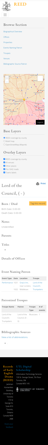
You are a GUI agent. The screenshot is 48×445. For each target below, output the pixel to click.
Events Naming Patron (12, 47)
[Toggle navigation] (5, 14)
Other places (9, 166)
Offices (6, 37)
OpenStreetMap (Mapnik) (15, 144)
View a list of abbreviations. (15, 337)
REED (20, 4)
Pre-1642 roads (11, 169)
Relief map (8, 141)
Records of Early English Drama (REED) (8, 373)
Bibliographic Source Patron (15, 64)
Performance (7, 282)
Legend (40, 122)
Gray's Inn (24, 282)
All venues (8, 162)
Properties (7, 42)
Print (43, 183)
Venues (6, 58)
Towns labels (9, 172)
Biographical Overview (12, 31)
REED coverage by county (15, 138)
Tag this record (37, 203)
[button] (7, 77)
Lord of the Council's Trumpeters (38, 286)
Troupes (6, 53)
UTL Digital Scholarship (23, 368)
